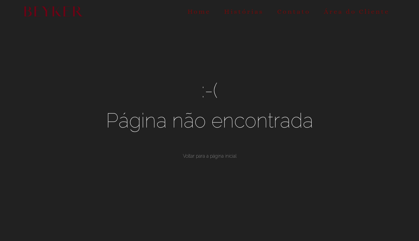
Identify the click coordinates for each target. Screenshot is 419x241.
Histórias (244, 11)
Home (199, 11)
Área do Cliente (357, 11)
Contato (293, 11)
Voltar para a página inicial (209, 156)
